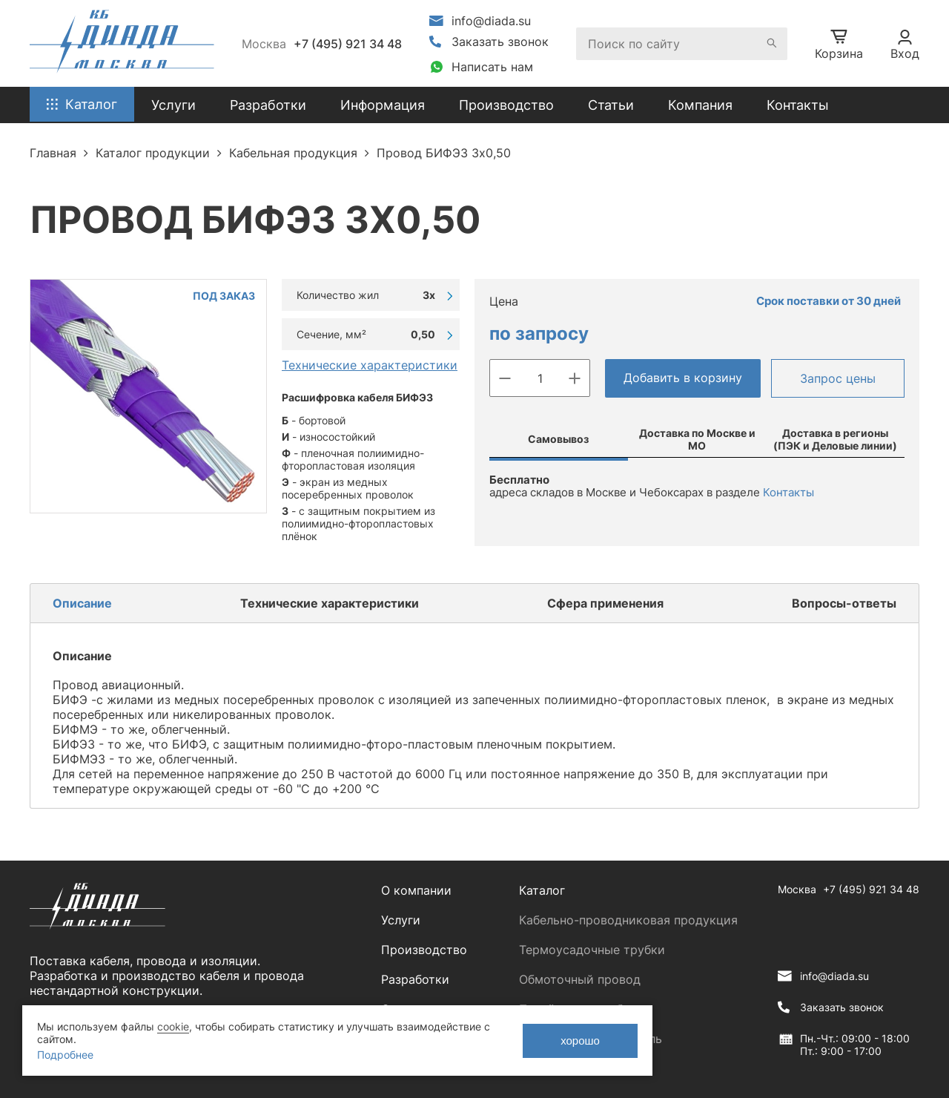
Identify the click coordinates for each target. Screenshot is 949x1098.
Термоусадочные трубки (592, 949)
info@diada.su (491, 20)
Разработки (415, 979)
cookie (173, 1026)
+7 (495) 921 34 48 (348, 43)
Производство (506, 105)
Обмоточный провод (580, 979)
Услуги (400, 920)
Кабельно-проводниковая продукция (628, 920)
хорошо (580, 1040)
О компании (416, 890)
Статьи (611, 105)
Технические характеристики (369, 365)
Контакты (798, 105)
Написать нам (492, 66)
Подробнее (65, 1054)
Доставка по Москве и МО (697, 439)
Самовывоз (558, 439)
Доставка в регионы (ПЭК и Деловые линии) (835, 439)
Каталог (542, 890)
